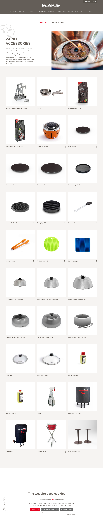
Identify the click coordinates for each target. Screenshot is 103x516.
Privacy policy (67, 505)
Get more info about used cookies (51, 513)
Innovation (22, 11)
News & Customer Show (65, 11)
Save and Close (66, 509)
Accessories (42, 11)
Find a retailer (80, 11)
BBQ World (51, 11)
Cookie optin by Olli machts (70, 514)
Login (94, 1)
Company (13, 11)
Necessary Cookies (45, 499)
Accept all (35, 509)
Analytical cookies (59, 499)
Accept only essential (50, 509)
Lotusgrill (31, 11)
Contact (90, 11)
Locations (87, 1)
